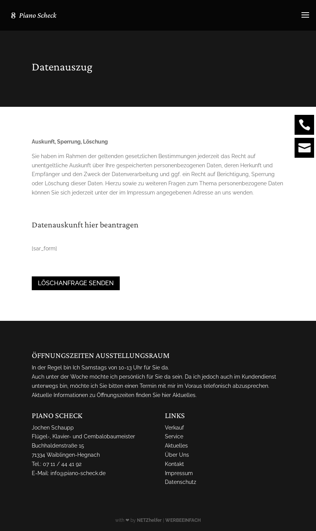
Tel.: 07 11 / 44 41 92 (56, 464)
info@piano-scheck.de (78, 473)
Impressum (179, 473)
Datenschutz (180, 482)
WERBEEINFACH (183, 520)
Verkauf (174, 428)
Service (174, 436)
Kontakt (174, 464)
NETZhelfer (149, 520)
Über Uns (177, 455)
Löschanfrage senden (76, 283)
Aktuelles (184, 395)
